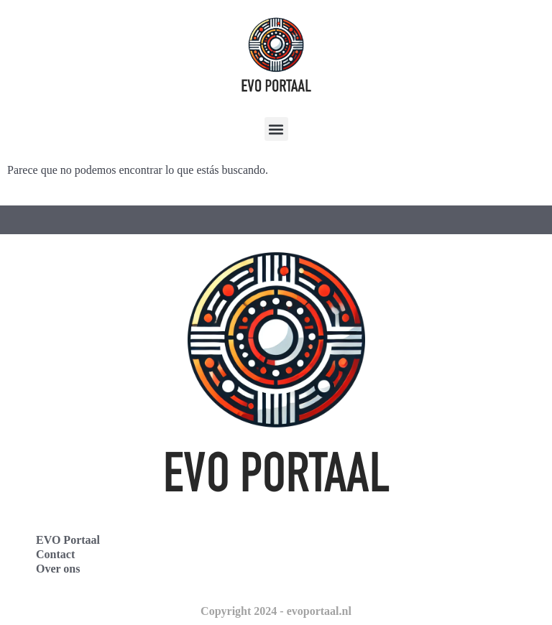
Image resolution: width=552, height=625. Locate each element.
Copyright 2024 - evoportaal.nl (276, 611)
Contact (55, 554)
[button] (276, 129)
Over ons (58, 568)
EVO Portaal (68, 540)
